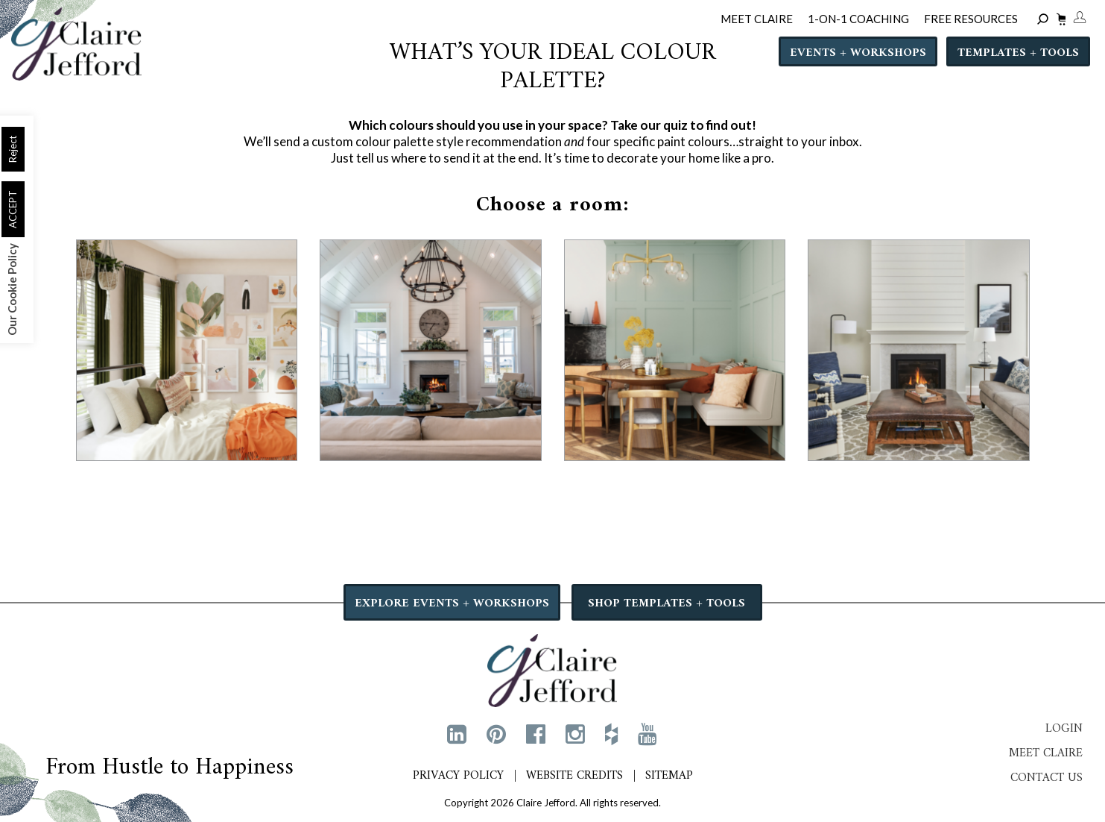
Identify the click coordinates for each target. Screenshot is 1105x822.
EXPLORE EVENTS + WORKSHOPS (452, 603)
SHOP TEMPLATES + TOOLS (666, 603)
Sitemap (669, 775)
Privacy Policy (458, 775)
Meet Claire (1046, 753)
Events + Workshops (858, 53)
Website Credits (574, 775)
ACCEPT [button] (13, 209)
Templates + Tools (1018, 53)
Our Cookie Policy (12, 289)
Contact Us (1046, 778)
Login (1064, 728)
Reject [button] (13, 149)
